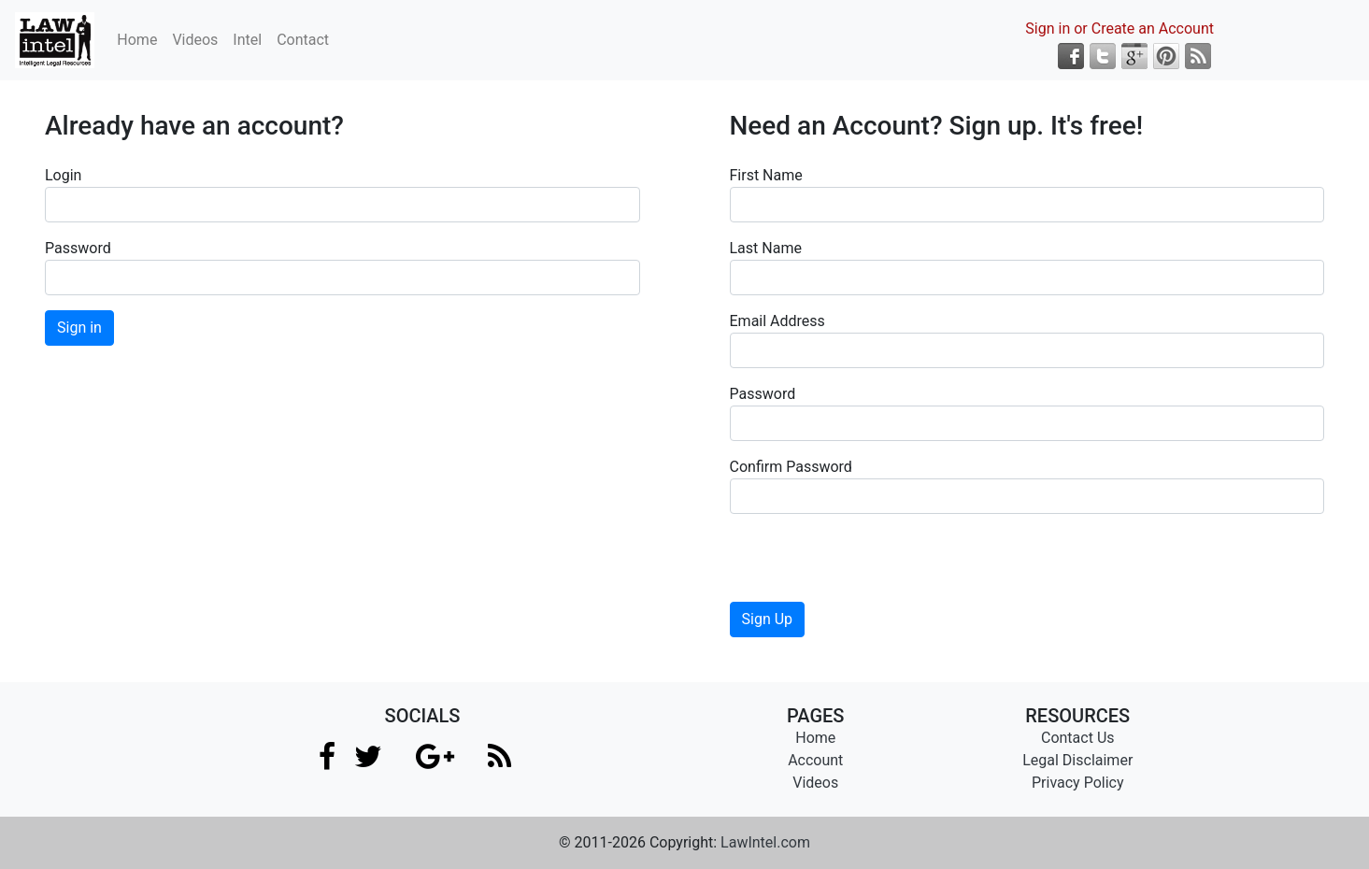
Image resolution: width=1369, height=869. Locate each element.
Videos (195, 40)
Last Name (766, 248)
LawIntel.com (765, 842)
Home (137, 40)
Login (63, 175)
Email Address (777, 321)
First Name (766, 175)
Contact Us (1078, 738)
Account (815, 760)
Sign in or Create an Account (1119, 28)
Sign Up (767, 619)
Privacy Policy (1078, 782)
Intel (247, 40)
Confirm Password (791, 467)
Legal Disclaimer (1077, 760)
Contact (303, 40)
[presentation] (872, 565)
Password (78, 248)
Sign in (79, 327)
